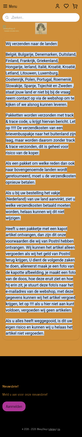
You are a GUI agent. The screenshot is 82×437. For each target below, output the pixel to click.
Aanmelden (14, 406)
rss (59, 429)
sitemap (52, 429)
